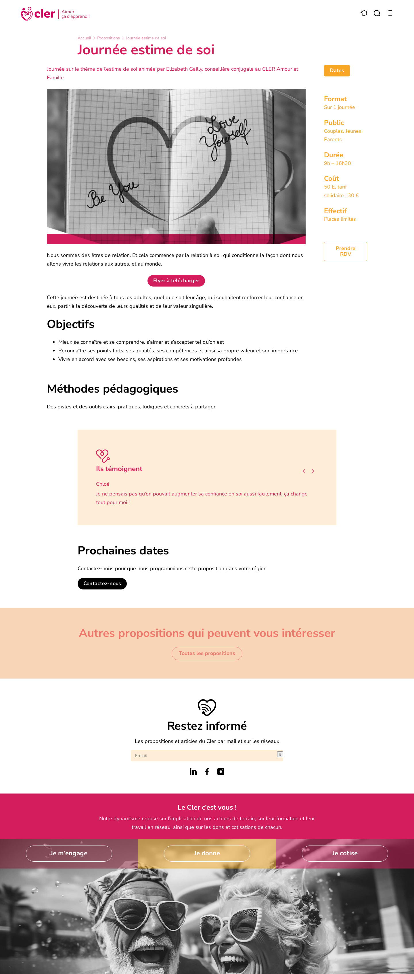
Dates (337, 70)
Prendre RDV (345, 251)
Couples (333, 131)
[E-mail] (204, 755)
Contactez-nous (102, 583)
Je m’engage (69, 853)
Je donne (207, 853)
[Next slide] (312, 471)
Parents (333, 139)
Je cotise (345, 853)
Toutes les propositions (207, 653)
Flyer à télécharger (176, 280)
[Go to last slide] (304, 471)
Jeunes (353, 131)
